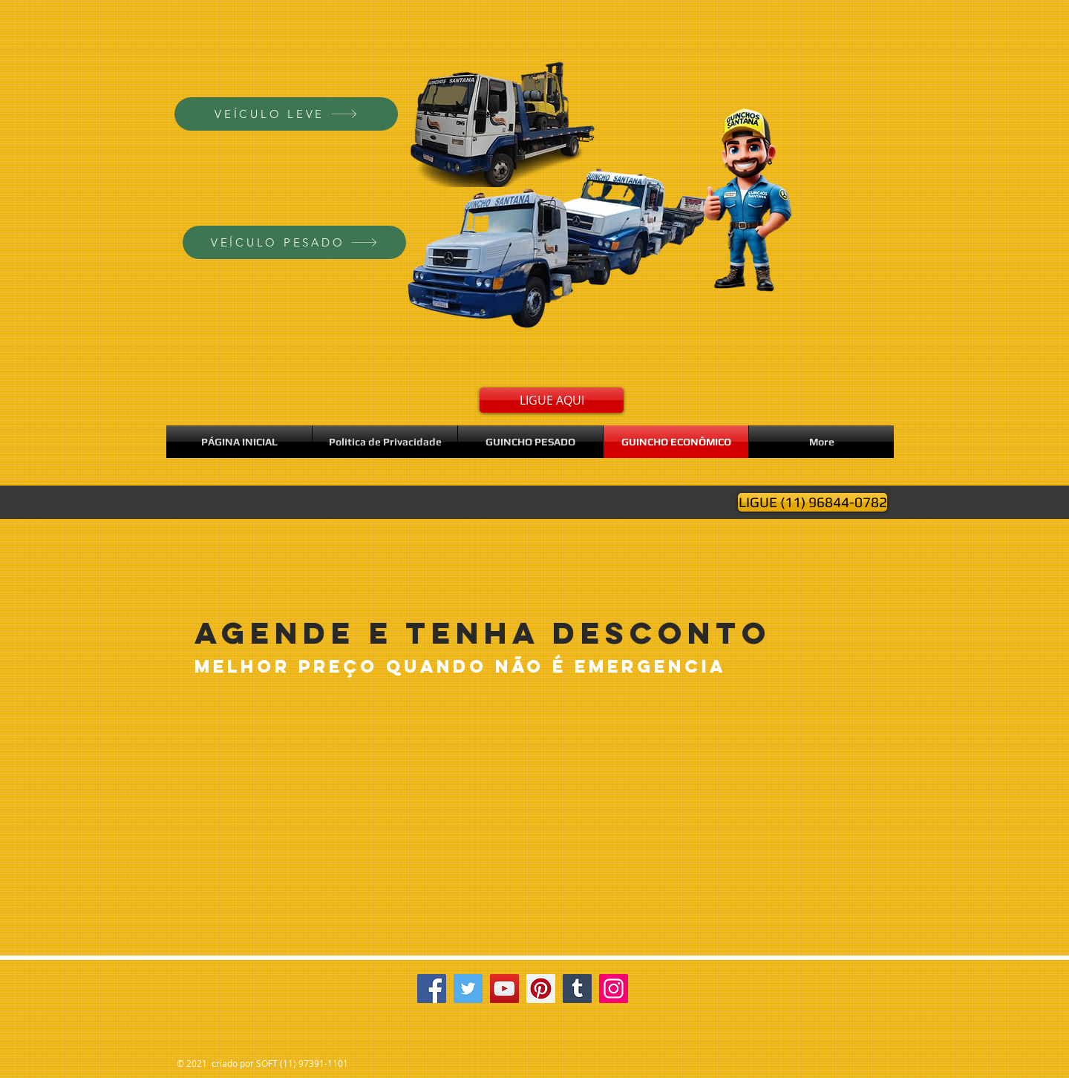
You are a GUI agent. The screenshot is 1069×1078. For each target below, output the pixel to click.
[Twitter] (468, 988)
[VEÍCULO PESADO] (294, 242)
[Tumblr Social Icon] (577, 988)
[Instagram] (613, 988)
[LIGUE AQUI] (552, 400)
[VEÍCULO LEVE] (286, 114)
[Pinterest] (540, 988)
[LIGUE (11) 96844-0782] (812, 502)
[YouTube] (504, 988)
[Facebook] (431, 988)
